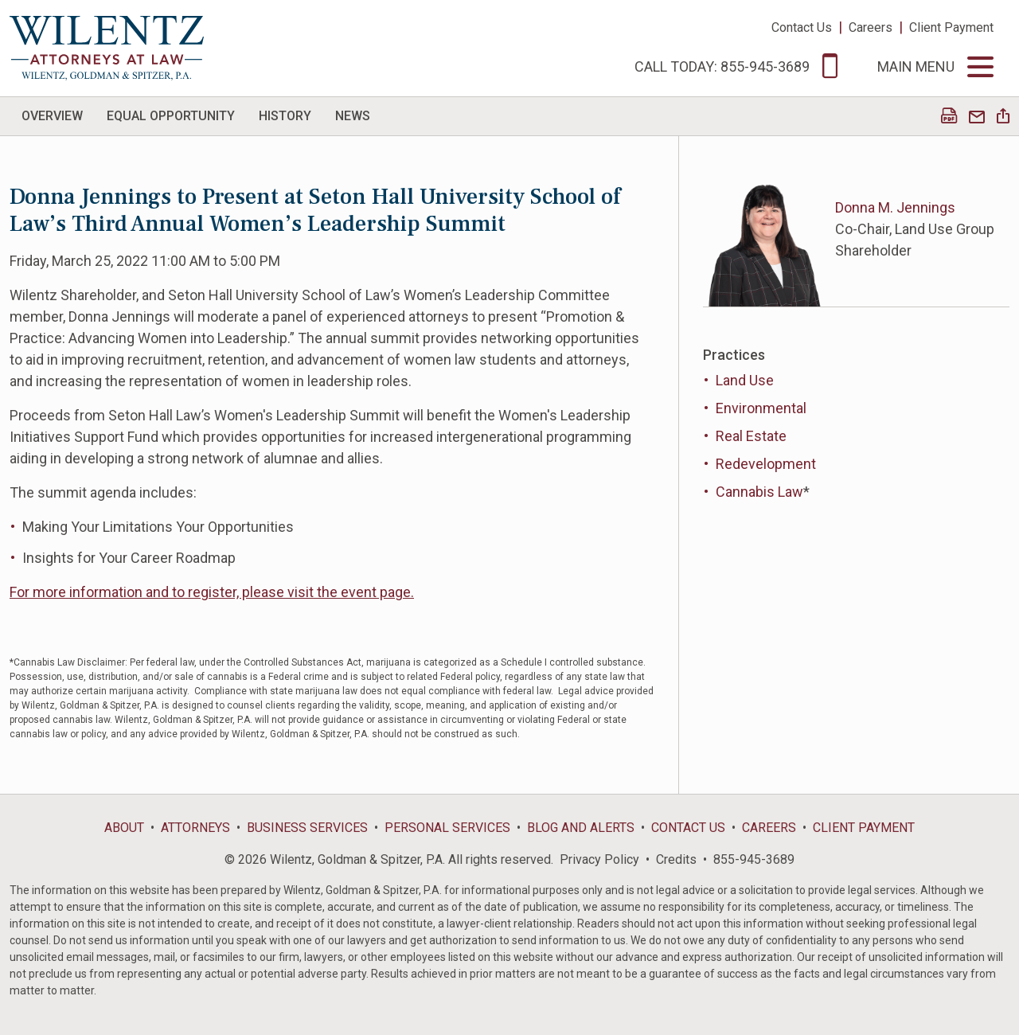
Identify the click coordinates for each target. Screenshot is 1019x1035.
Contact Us (801, 27)
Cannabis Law (759, 491)
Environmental (761, 408)
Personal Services (447, 827)
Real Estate (751, 436)
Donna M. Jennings (895, 207)
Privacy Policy (599, 859)
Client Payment (951, 27)
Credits (676, 859)
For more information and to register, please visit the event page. (212, 592)
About (124, 827)
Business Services (307, 827)
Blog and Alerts (580, 827)
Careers (870, 27)
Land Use (745, 380)
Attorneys (195, 827)
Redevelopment (766, 463)
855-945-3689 (754, 859)
